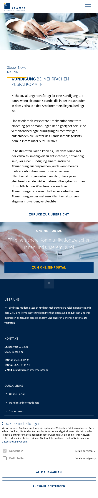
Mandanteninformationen (24, 402)
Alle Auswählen (49, 472)
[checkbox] (4, 451)
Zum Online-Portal (49, 267)
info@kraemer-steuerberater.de (30, 370)
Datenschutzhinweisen (14, 441)
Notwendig (13, 451)
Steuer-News (16, 411)
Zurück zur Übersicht (49, 214)
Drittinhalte (13, 458)
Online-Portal (17, 394)
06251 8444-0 (21, 359)
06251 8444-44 (22, 365)
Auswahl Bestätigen (49, 486)
